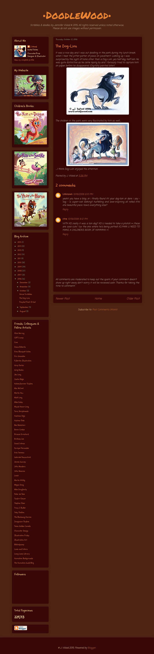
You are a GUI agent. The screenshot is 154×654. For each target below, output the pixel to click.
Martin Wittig (19, 480)
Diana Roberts (20, 347)
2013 (20, 250)
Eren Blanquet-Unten (22, 351)
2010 (20, 262)
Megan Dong (19, 484)
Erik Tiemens (19, 452)
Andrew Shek (19, 420)
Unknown (67, 194)
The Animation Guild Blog (24, 563)
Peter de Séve (19, 494)
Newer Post (63, 299)
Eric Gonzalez (19, 356)
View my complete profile (24, 60)
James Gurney (20, 461)
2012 (20, 254)
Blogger (92, 648)
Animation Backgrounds (23, 558)
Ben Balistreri (19, 425)
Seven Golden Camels (22, 526)
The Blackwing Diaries (22, 517)
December (24, 282)
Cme (16, 342)
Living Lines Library (22, 553)
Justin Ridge (19, 379)
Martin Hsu (18, 393)
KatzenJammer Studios (23, 383)
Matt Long (18, 397)
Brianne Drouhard (21, 434)
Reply (65, 209)
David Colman (19, 443)
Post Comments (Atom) (104, 309)
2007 (20, 274)
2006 (20, 278)
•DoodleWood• (77, 15)
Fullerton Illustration (22, 360)
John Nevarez (19, 471)
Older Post (133, 299)
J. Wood (33, 46)
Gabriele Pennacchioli (22, 457)
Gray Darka (19, 365)
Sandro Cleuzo (20, 498)
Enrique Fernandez (21, 448)
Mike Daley (18, 402)
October (23, 290)
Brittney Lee (19, 438)
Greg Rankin (19, 370)
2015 (20, 242)
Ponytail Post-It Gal (27, 302)
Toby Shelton (19, 512)
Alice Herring (19, 333)
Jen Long (17, 374)
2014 (20, 246)
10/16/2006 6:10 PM (83, 194)
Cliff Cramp (18, 337)
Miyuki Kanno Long (21, 406)
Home (98, 299)
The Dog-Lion (24, 298)
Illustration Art (20, 540)
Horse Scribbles (25, 294)
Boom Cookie (19, 429)
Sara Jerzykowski (21, 411)
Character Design (21, 530)
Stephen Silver (19, 503)
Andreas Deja (19, 416)
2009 (20, 266)
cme (65, 219)
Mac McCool (18, 388)
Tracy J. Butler (20, 507)
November (24, 286)
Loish (16, 475)
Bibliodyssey (19, 544)
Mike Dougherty (20, 489)
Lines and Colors (21, 549)
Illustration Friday (21, 535)
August (23, 311)
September (24, 307)
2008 (20, 270)
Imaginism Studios (21, 521)
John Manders (19, 466)
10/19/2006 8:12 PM (78, 219)
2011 (19, 258)
